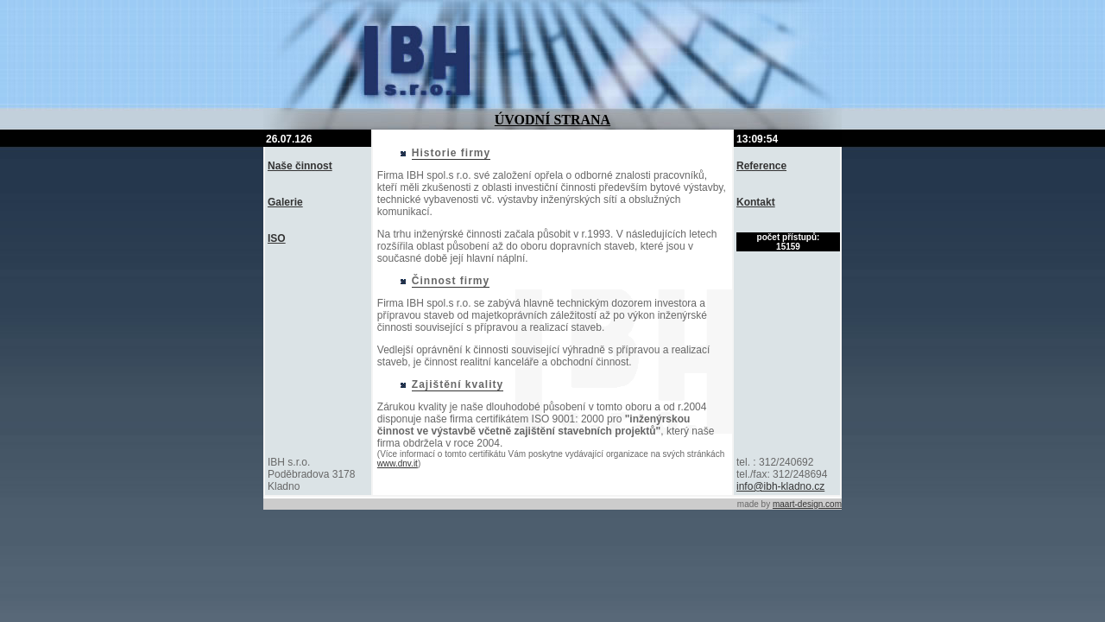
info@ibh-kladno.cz (780, 486)
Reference (761, 166)
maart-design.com (807, 504)
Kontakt (755, 202)
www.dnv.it (397, 463)
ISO (277, 238)
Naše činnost (300, 166)
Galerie (285, 202)
